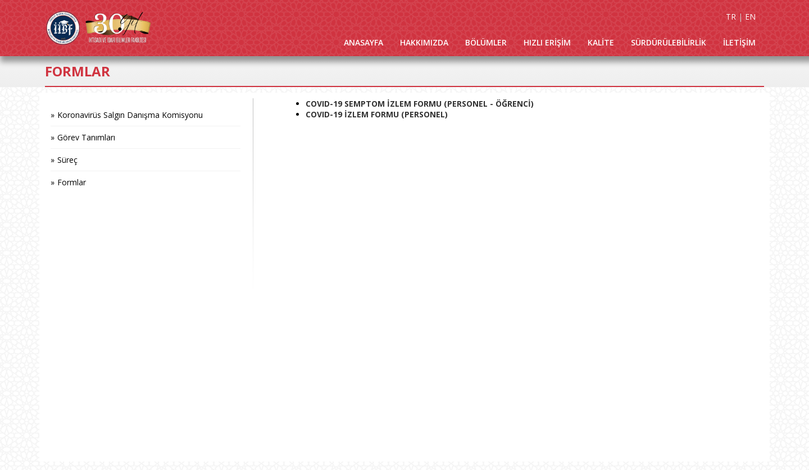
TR (731, 16)
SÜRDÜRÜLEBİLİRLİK (668, 42)
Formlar (71, 182)
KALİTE (601, 42)
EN (750, 16)
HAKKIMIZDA (424, 42)
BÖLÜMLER (486, 42)
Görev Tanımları (86, 137)
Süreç (67, 159)
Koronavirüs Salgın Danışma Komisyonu (130, 114)
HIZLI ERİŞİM (547, 42)
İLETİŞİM (739, 42)
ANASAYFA (363, 42)
